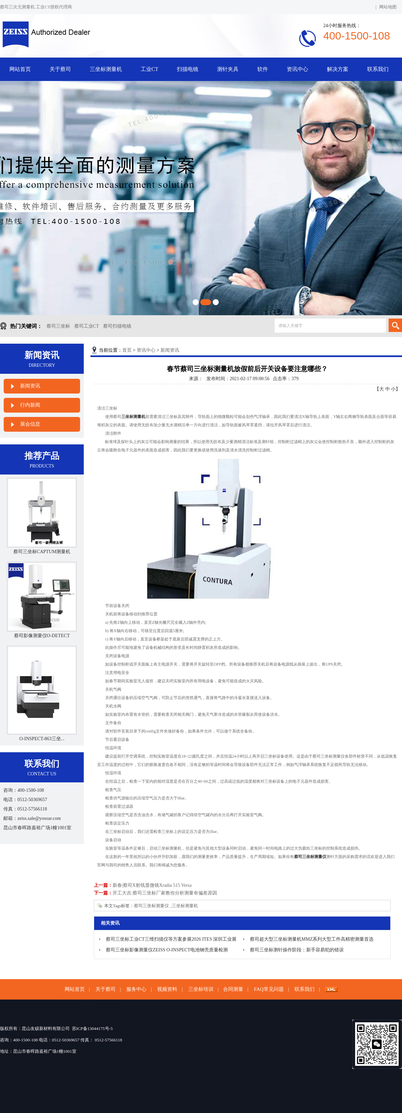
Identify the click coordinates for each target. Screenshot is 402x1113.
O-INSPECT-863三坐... (41, 738)
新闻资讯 (30, 386)
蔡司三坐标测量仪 (151, 905)
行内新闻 (30, 405)
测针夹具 (228, 69)
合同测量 (233, 989)
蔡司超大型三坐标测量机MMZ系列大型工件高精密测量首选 (312, 939)
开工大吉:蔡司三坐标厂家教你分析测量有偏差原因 (165, 892)
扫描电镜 (187, 69)
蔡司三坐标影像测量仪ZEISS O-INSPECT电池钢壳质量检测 (167, 949)
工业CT (149, 69)
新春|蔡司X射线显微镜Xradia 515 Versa (152, 885)
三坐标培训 (200, 989)
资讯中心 (297, 69)
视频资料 (167, 989)
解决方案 (337, 69)
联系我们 (378, 69)
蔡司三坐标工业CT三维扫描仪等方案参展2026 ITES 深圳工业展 (171, 939)
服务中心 (136, 989)
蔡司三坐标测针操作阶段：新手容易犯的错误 (297, 949)
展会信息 (30, 424)
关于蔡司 (60, 69)
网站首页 (20, 69)
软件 (262, 69)
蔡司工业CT (86, 326)
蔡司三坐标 (58, 326)
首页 (127, 350)
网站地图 (388, 6)
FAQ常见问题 (269, 989)
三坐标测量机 (106, 69)
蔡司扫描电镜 (117, 326)
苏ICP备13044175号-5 (92, 1028)
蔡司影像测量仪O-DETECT (42, 635)
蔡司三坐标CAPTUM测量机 (41, 551)
